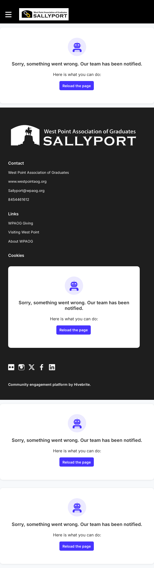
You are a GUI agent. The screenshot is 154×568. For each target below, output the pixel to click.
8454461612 (18, 199)
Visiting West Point (23, 232)
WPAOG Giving (20, 223)
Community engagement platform (38, 384)
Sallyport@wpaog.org (26, 190)
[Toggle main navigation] (8, 14)
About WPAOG (20, 241)
